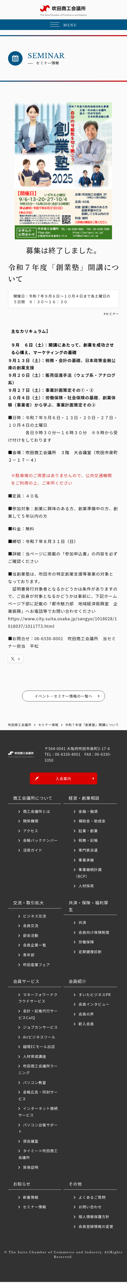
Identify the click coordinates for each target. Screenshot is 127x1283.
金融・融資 (88, 812)
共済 (82, 923)
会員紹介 (77, 982)
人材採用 (86, 886)
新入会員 (86, 1024)
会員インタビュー (94, 1005)
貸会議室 (31, 1141)
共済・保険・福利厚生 (88, 906)
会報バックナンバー (40, 841)
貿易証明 (31, 1168)
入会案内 (63, 779)
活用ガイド (33, 850)
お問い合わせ (90, 1207)
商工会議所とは (36, 812)
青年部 (29, 955)
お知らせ (22, 1184)
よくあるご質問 (92, 1198)
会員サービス (26, 982)
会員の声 (86, 1014)
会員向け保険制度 (94, 933)
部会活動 (31, 936)
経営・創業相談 (84, 799)
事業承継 (86, 860)
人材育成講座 (34, 1057)
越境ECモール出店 (39, 1047)
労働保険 (86, 942)
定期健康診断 (90, 952)
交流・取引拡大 (28, 903)
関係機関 (31, 821)
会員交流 (31, 926)
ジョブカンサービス (40, 1027)
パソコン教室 (34, 1083)
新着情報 (31, 1198)
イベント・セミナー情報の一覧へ (63, 696)
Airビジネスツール (39, 1037)
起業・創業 (88, 831)
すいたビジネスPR (95, 995)
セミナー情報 (34, 1207)
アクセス (30, 831)
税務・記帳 (88, 841)
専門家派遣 (88, 850)
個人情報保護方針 (94, 1217)
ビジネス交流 (34, 916)
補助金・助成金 (92, 821)
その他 (75, 1184)
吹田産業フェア (36, 965)
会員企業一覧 (36, 946)
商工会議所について (33, 799)
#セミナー (111, 313)
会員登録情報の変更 (96, 1227)
